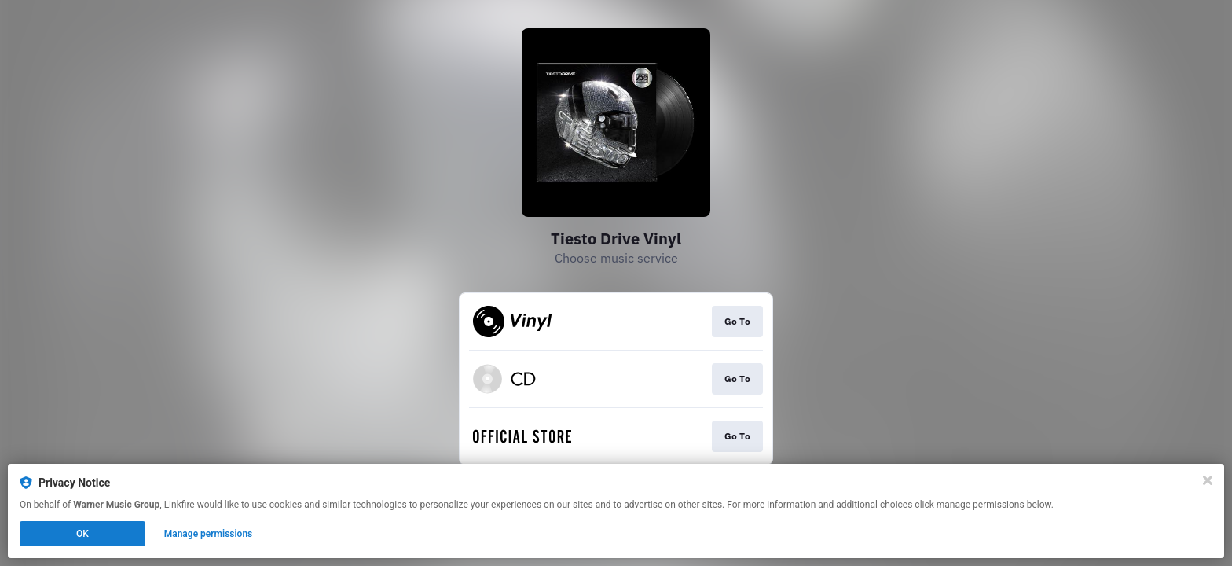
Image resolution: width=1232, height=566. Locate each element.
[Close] (1207, 480)
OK (82, 533)
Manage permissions (208, 533)
